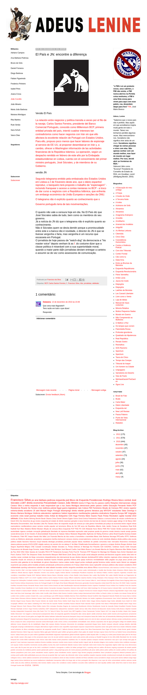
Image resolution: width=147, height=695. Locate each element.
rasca (91, 565)
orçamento (15, 565)
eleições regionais (110, 557)
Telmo (58, 611)
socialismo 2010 (130, 565)
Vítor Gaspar (132, 611)
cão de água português (111, 621)
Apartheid (20, 547)
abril (117, 473)
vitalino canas (51, 663)
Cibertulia (119, 234)
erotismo (56, 627)
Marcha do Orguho (108, 549)
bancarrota (66, 616)
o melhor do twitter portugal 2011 (75, 647)
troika (46, 516)
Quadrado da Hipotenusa (126, 335)
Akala (114, 570)
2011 (118, 438)
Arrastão (119, 218)
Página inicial (74, 390)
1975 (39, 570)
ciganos (23, 531)
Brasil (116, 534)
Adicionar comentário (45, 318)
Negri (109, 601)
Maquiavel (105, 596)
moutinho (27, 645)
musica (75, 645)
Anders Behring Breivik (32, 518)
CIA (30, 578)
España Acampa (124, 534)
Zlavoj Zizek (76, 554)
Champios (100, 578)
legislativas (72, 508)
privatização (50, 565)
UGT (107, 611)
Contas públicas (64, 580)
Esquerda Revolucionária (126, 272)
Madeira (28, 529)
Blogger (87, 672)
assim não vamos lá (20, 616)
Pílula (34, 606)
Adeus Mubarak (71, 534)
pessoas (78, 650)
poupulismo (20, 652)
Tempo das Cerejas (123, 360)
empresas (39, 560)
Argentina (123, 572)
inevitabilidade (99, 560)
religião (41, 544)
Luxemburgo (47, 596)
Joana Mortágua (72, 506)
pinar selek (95, 650)
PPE (44, 603)
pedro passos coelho (99, 506)
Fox (117, 585)
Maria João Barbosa (101, 536)
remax (81, 655)
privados (42, 565)
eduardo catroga (118, 624)
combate (29, 531)
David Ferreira (15, 583)
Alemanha (14, 523)
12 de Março (127, 521)
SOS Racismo (121, 348)
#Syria (13, 570)
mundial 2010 (130, 516)
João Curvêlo (16, 99)
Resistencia (15, 508)
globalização (45, 531)
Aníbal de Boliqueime (59, 516)
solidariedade (16, 567)
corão (56, 621)
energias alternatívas (41, 627)
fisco (103, 629)
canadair (81, 619)
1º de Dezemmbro (47, 570)
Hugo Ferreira (79, 516)
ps (33, 500)
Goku (78, 588)
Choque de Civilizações (18, 580)
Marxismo (119, 549)
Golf (82, 588)
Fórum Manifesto (26, 588)
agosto (118, 459)
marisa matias (64, 562)
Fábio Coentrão (16, 588)
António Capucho (113, 572)
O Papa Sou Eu (91, 503)
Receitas (59, 606)
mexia (66, 642)
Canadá (38, 547)
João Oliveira (53, 593)
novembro (119, 448)
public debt (23, 655)
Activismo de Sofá (123, 205)
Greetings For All (96, 588)
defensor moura (16, 624)
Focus (108, 585)
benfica (54, 539)
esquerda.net (46, 521)
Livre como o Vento (123, 297)
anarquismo (47, 539)
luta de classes (101, 521)
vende (134, 660)
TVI (49, 611)
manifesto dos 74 (74, 639)
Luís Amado (96, 549)
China (54, 518)
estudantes (116, 511)
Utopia (125, 611)
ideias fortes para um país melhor (27, 634)
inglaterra (83, 634)
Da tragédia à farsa (113, 580)
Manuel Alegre (46, 511)
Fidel (22, 536)
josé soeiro (73, 637)
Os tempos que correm (125, 326)
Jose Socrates (35, 523)
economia (38, 503)
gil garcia (70, 632)
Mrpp (73, 601)
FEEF (124, 583)
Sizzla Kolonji (111, 609)
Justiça (75, 593)
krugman (104, 637)
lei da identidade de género (39, 562)
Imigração (132, 513)
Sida (86, 609)
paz (20, 565)
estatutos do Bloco (21, 629)
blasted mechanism (17, 619)
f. (74, 243)
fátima (42, 632)
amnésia (101, 554)
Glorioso (73, 588)
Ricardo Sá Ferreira (29, 508)
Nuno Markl (126, 601)
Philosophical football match (118, 603)
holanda (44, 542)
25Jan (21, 518)
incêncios (89, 560)
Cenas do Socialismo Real (122, 526)
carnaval (103, 619)
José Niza (17, 593)
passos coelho (104, 503)
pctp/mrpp (61, 650)
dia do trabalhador (34, 624)
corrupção (37, 531)
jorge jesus (123, 560)
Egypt (59, 508)
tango (131, 658)
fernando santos (79, 629)
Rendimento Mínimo (85, 606)
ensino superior (130, 508)
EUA (134, 526)
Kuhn (93, 593)
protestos (128, 652)
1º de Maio (74, 544)
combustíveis (126, 619)
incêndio (76, 634)
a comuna (107, 518)
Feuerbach (102, 585)
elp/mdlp (133, 624)
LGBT (23, 503)
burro (76, 619)
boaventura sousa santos (40, 619)
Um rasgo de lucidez (116, 611)
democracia (84, 506)
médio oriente (111, 562)
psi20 (18, 655)
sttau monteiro (70, 658)
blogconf (26, 619)
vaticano (129, 660)
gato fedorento (53, 632)
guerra (65, 508)
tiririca (21, 660)
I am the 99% (126, 588)
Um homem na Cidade (125, 367)
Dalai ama (133, 580)
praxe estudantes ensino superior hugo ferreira (70, 652)
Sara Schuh (121, 552)
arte (12, 616)
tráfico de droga (67, 660)
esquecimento (89, 627)
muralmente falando (66, 645)
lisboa (80, 542)
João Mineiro (72, 503)
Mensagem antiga (99, 390)
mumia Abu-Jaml (53, 645)
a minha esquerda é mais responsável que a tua (44, 506)
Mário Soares (91, 516)
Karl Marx (20, 529)
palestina (94, 513)
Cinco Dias (120, 237)
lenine (123, 523)
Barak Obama (46, 518)
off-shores (107, 647)
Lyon (53, 596)
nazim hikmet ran (122, 562)
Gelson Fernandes (50, 588)
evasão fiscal (56, 629)
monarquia (132, 542)
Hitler (120, 588)
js (95, 637)
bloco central (124, 500)
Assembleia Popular (25, 575)
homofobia (99, 523)
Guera (105, 588)
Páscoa (29, 606)
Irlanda (35, 536)
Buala (118, 399)
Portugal (56, 511)
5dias (124, 511)
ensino (38, 521)
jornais (130, 560)
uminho (65, 567)
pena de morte (70, 650)
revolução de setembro (123, 655)
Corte (83, 580)
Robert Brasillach (120, 606)
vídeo (86, 663)
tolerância (27, 660)
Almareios (120, 209)
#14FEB (122, 567)
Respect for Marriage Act (100, 552)
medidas (49, 642)
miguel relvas (131, 523)
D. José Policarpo (100, 580)
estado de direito (57, 521)
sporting (24, 567)
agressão (133, 529)
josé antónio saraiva (62, 637)
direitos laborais (81, 557)
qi (48, 655)
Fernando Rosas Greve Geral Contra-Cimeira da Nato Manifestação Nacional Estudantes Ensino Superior (63, 585)
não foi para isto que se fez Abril (29, 647)
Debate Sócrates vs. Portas (62, 547)
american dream (101, 614)
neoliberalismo (26, 526)
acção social (85, 554)
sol (57, 526)
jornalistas (87, 283)
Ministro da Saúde (47, 601)
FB (120, 583)
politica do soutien (115, 650)
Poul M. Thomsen (80, 552)
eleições (127, 624)
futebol (64, 513)
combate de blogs (29, 557)
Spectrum (119, 351)
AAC (134, 521)
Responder (47, 312)
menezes (55, 642)
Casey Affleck (68, 578)
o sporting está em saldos (95, 647)
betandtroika (112, 616)
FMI (129, 107)
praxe (34, 526)
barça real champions (84, 616)
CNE (32, 547)
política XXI (125, 650)
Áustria (19, 665)
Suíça (34, 611)
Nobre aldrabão (116, 601)
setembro (119, 455)
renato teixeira (114, 531)
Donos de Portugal (40, 583)
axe (36, 616)
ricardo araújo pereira (128, 531)
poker (106, 650)
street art (62, 658)
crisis (88, 621)
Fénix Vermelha (122, 275)
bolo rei (133, 554)
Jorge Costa (128, 590)
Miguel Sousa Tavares (23, 601)
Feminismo (97, 508)
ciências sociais (117, 619)
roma (19, 658)
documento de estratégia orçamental (79, 624)
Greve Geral (77, 518)
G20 (101, 547)
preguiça (90, 652)
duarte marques (107, 624)
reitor (76, 655)
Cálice (92, 580)
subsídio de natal (43, 567)
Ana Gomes (50, 572)
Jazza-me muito (122, 281)
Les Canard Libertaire (124, 293)
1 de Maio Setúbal (31, 570)
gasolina (67, 560)
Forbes (113, 585)
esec (60, 627)
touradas (59, 567)
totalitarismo (41, 660)
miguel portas (80, 562)
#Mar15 (133, 567)
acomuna (125, 529)
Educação (113, 506)
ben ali (105, 616)
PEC (121, 508)
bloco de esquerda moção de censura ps (69, 523)
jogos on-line (32, 637)
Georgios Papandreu (63, 588)
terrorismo (62, 526)
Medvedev (124, 598)
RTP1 (127, 536)
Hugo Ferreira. (34, 549)
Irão (81, 283)
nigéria (115, 645)
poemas (33, 516)
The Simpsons (31, 554)
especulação (74, 627)
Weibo (13, 614)
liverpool (13, 639)
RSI (108, 529)
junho (118, 466)
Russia (134, 606)
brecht (62, 619)
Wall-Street (63, 554)
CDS (70, 516)
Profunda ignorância (124, 332)
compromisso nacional (33, 621)
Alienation (37, 572)
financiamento (97, 629)
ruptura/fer (98, 565)
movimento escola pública (38, 645)
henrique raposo (99, 632)
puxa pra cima (40, 655)
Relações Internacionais (120, 503)
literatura (95, 511)
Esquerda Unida (99, 583)
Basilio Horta (78, 575)
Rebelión (119, 423)
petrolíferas (85, 650)
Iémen (48, 590)
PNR (104, 529)
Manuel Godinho (93, 596)
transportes (57, 660)
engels (51, 627)
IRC (26, 536)
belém (100, 616)
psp (101, 511)
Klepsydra (120, 284)
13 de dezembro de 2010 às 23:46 (66, 302)
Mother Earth (66, 601)
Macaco (61, 596)
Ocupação (14, 603)
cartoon (108, 619)
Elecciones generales (82, 583)
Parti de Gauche (51, 603)
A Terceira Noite (122, 199)
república (86, 655)
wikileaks (95, 283)
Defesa (23, 583)
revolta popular (49, 526)
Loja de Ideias (121, 300)
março (118, 477)
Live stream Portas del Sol (127, 593)
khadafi (99, 637)
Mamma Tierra (74, 596)
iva (117, 560)
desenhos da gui (29, 521)
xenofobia (79, 567)
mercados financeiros (120, 542)
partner (34, 650)
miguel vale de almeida (91, 642)
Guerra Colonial (112, 588)
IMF (126, 513)
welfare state (111, 663)
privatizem (108, 652)
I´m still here (41, 590)
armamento (132, 614)
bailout (47, 616)
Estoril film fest (110, 583)
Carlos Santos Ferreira (57, 283)
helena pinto (75, 560)
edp (129, 539)
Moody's (40, 529)
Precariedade (50, 503)
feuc (86, 629)
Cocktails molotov (32, 580)
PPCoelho (120, 536)
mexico (70, 642)
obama (13, 544)
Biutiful (115, 575)
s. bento (23, 658)
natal (85, 531)
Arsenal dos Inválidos (124, 224)
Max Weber (127, 549)
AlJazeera (120, 570)
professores (59, 565)
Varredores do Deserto (125, 373)
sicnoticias (45, 658)
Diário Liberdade (122, 405)
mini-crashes (109, 642)
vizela (69, 663)
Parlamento (92, 518)
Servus (81, 609)
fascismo (25, 542)
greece (91, 523)
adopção (94, 554)
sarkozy (47, 544)
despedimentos (50, 557)
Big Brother (101, 575)
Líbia (42, 523)
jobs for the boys (130, 634)
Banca (49, 575)
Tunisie (113, 529)
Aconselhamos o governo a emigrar (101, 544)
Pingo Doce (132, 603)
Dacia (122, 580)
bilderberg (119, 616)
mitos (121, 642)
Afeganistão (81, 534)
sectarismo (35, 658)
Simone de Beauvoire (99, 609)
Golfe (127, 547)
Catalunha (77, 578)
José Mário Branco (84, 549)
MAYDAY (107, 511)
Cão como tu (121, 257)
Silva (89, 609)
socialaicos (55, 658)
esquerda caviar (100, 627)
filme (90, 629)
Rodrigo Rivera (110, 500)
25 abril (36, 511)
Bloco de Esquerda (79, 500)
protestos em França (71, 565)
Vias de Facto (121, 376)
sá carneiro (54, 544)
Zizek (69, 554)
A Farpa (119, 193)
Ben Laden (93, 575)
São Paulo (40, 611)
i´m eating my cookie (105, 634)
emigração (14, 627)
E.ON (53, 583)
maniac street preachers (60, 639)
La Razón (103, 593)
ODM (134, 601)
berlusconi (62, 539)
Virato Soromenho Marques (48, 554)
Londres (22, 596)
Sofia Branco (120, 609)
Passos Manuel (75, 603)
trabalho (40, 516)
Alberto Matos (128, 570)
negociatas (108, 645)
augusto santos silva (122, 554)
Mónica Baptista (101, 601)
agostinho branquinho (71, 614)
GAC (37, 588)
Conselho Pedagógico (51, 580)
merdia (61, 642)
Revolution (113, 516)
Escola (92, 583)
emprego (21, 627)
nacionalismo (15, 526)
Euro (117, 583)
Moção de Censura (110, 508)
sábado (52, 567)
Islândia (34, 590)
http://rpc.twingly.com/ (19, 683)
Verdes (118, 529)
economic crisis (17, 516)
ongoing (114, 647)
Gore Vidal (87, 588)
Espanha (113, 513)
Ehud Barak (64, 583)
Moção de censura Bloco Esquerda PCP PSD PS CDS (64, 529)
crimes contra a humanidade (67, 621)
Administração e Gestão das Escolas (99, 570)
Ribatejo (113, 552)
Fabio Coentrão (131, 583)
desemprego (66, 511)
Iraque (30, 536)
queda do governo (102, 531)
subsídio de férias (81, 658)
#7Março (128, 567)
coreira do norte (98, 539)
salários (29, 658)
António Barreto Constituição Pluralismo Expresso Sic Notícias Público (83, 572)
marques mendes (98, 639)
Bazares (86, 575)
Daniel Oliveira (62, 518)
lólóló (26, 639)
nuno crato (14, 647)
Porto (71, 552)
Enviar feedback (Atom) (55, 395)
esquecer (82, 627)
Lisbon (109, 593)
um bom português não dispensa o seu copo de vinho (93, 660)
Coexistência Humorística (121, 241)
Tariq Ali (53, 611)
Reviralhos (120, 345)
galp (46, 632)
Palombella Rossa (123, 329)
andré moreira (112, 614)
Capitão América (42, 578)
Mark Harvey (47, 598)
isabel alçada (91, 634)
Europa (121, 513)
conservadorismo (85, 539)
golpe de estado (88, 632)
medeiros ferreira (40, 642)
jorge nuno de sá (49, 637)
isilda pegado (110, 560)
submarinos (32, 567)
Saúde (77, 609)
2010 (118, 441)
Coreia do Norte (75, 580)
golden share (78, 632)
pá (46, 655)
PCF (40, 603)
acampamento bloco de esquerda (52, 614)
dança (134, 621)
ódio (23, 665)
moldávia (126, 642)
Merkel (34, 529)
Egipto (70, 518)
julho (117, 462)
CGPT (27, 578)
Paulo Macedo (85, 603)
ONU (22, 552)
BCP (46, 283)
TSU (45, 611)
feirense (70, 629)
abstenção (29, 539)
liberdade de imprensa (59, 531)
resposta (98, 655)
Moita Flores (58, 601)
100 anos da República (86, 526)
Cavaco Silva (16, 506)
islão (97, 634)
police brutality (33, 565)
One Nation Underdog (31, 603)
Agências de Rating (94, 534)
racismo (40, 526)
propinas (91, 531)
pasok (39, 650)
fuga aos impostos (34, 632)
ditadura (114, 539)
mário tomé (93, 645)
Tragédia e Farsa (80, 611)
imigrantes (57, 634)
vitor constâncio (61, 663)
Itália (44, 536)
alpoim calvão (91, 614)
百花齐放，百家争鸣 (32, 665)
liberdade (123, 637)
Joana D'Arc (74, 590)
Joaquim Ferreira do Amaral (88, 590)
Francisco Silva (73, 283)
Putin (24, 606)
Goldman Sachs (119, 547)
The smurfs (64, 611)
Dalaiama (47, 302)
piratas (24, 565)
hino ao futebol (117, 632)
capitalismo (56, 513)
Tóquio (102, 611)
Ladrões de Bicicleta (124, 290)
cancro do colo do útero (92, 619)
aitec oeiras (82, 614)
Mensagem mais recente (46, 390)
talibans (126, 658)
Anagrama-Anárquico (124, 215)
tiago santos (15, 660)
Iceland (134, 588)
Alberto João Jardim (103, 526)
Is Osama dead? (26, 590)
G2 (34, 588)
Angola (57, 572)
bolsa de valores (54, 619)
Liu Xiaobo (115, 593)
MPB (56, 596)
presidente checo (99, 652)
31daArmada (83, 544)
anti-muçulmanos (122, 614)
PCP (134, 506)
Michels (13, 601)
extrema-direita (17, 511)
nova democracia (130, 645)
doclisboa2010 (93, 557)
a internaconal (36, 614)
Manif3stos (83, 596)
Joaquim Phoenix (103, 590)
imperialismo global (67, 634)
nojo (123, 645)
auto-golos (30, 616)
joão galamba (23, 562)
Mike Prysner (36, 601)
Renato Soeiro (121, 342)
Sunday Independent (17, 611)
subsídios (90, 658)
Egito (57, 583)
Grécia (85, 518)
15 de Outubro (30, 534)
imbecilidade (49, 634)
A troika (119, 202)
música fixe (101, 645)
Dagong (126, 580)
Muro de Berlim (81, 601)
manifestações (84, 513)
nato (79, 508)
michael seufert (78, 642)
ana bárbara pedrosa (45, 500)
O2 (131, 601)
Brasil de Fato (121, 396)
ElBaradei (71, 583)
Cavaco (61, 503)
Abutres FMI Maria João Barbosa (108, 567)
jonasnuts (40, 637)
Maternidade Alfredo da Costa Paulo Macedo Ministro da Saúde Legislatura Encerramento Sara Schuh (86, 598)
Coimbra (41, 580)
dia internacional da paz (66, 557)
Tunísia (97, 611)
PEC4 (47, 552)
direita (30, 503)
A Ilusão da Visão (123, 196)
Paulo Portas (103, 516)
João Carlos (36, 593)
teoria (81, 503)
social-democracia (17, 534)
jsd (104, 523)
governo (88, 511)
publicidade (31, 655)
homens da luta (89, 521)
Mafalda (67, 596)
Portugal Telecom (16, 606)
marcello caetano (86, 639)
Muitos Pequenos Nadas (126, 311)
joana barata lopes (119, 634)
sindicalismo (104, 513)
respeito (92, 655)
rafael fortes (84, 565)
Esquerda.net (121, 408)
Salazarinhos (63, 609)
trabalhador (49, 660)
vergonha (72, 567)
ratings (120, 521)
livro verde (20, 639)
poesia (25, 544)
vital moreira (42, 663)
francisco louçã (35, 542)
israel (26, 516)
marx (109, 542)
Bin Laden (109, 575)
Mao (100, 596)
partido (134, 647)
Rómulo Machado (16, 609)
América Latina (107, 534)
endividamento (29, 627)
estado (19, 542)
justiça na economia (113, 523)
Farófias (13, 585)
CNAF (34, 578)
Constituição (46, 547)
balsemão (59, 616)
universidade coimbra (119, 660)
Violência (36, 513)
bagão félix (41, 616)
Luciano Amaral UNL (32, 596)
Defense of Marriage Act (83, 547)
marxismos (107, 639)
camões (14, 557)
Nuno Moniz (97, 529)
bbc (97, 616)
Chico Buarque (109, 578)
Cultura (85, 508)
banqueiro (73, 616)
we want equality (100, 663)
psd (67, 500)
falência (65, 629)
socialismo (28, 511)
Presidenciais (95, 500)
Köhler (98, 593)
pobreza (19, 544)
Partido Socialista (64, 603)
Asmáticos (14, 575)
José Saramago (26, 593)
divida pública (122, 539)
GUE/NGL (108, 547)
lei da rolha (112, 637)
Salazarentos (53, 609)
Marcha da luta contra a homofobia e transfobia (75, 536)
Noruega (113, 536)
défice (101, 557)
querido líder (53, 655)
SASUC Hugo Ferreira (30, 609)
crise (40, 508)
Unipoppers (120, 370)
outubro (118, 452)
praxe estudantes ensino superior (43, 652)
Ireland (18, 590)
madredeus (32, 639)
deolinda (107, 539)
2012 (118, 434)
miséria (116, 642)
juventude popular (70, 542)
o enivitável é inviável (48, 647)
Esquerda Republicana (125, 268)
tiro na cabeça (64, 544)
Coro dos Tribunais (123, 251)
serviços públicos (108, 565)
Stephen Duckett (130, 609)
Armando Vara (131, 572)
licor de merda (131, 637)
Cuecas (87, 580)
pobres (102, 650)
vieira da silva (19, 663)
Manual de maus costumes (122, 304)
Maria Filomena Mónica (23, 598)
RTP (88, 552)
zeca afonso (88, 567)
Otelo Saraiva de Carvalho (35, 552)
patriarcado (45, 650)
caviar (19, 557)
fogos (107, 629)
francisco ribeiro (22, 632)
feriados (60, 560)
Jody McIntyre (56, 549)
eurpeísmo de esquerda (43, 629)
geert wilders (62, 632)
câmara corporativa (96, 621)
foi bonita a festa (115, 629)
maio (117, 470)
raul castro (61, 655)
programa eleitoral (119, 652)
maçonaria (30, 642)
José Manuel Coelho (69, 549)
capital (121, 516)
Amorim (43, 572)
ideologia (51, 542)
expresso (67, 521)
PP (51, 552)
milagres (102, 642)
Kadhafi (13, 529)
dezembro (119, 444)
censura (69, 539)
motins (21, 645)
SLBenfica (41, 609)
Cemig (94, 578)
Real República (122, 339)
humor (13, 634)
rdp (67, 655)
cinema (75, 539)
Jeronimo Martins (64, 590)
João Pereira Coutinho (65, 593)
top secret (33, 660)
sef (41, 658)
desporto (25, 624)
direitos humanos (60, 624)
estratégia (31, 629)
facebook (47, 560)
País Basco (105, 603)
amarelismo (38, 539)
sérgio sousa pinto (112, 658)
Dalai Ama (120, 260)
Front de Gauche (130, 585)
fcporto (54, 560)
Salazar (100, 518)
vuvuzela (81, 663)
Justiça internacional (84, 593)
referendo (71, 655)
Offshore (21, 603)
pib (90, 650)
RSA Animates (51, 606)
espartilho (66, 627)
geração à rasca (77, 521)
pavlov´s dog (53, 650)
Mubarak (89, 529)
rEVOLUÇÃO (33, 544)
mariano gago (112, 521)
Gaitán (41, 588)
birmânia (126, 616)
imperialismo (73, 513)
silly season (119, 565)
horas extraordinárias (129, 632)
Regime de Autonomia (70, 606)
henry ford (108, 632)
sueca (96, 658)
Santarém (71, 609)
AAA (71, 570)
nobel (119, 645)
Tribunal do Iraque (123, 364)
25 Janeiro (57, 570)
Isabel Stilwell (45, 549)
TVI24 (24, 554)
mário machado (83, 645)
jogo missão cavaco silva (19, 637)
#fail (23, 570)
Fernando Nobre (125, 506)
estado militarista (125, 627)
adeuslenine (46, 513)
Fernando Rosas (22, 585)
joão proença (90, 637)
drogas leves (96, 624)
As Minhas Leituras (123, 231)
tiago (134, 658)
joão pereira (81, 637)
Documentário (24, 523)
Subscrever (15, 180)
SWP (47, 609)
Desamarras (30, 583)
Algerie (31, 572)
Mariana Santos (36, 598)
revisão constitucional (109, 655)
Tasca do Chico (122, 357)
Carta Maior (120, 402)
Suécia (18, 554)
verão (12, 663)
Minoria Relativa (122, 308)
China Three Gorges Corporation (125, 578)
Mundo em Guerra (123, 314)
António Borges (120, 544)
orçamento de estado (124, 647)
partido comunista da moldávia (21, 650)
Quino (44, 606)
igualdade (41, 634)
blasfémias (132, 616)
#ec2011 (18, 570)
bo (31, 619)
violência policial (49, 508)
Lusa (40, 596)
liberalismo (54, 562)
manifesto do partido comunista (95, 542)
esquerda (60, 500)
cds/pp (133, 503)
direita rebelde (78, 511)
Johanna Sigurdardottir (116, 590)
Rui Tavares (49, 523)
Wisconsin (18, 614)
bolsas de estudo (117, 518)
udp (74, 660)
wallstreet (92, 663)
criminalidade (81, 621)
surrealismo (102, 658)
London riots (15, 596)
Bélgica (27, 547)
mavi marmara (22, 642)
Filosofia (96, 547)
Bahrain (38, 575)
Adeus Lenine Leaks (80, 570)
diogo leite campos (47, 624)
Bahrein (44, 575)
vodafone (74, 663)
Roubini (128, 606)
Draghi (49, 583)
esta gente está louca (113, 627)
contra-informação (47, 621)
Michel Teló (132, 598)
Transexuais (91, 611)
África (95, 567)
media (72, 562)
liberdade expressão (75, 531)
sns (50, 658)
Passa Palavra (121, 414)
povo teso (27, 652)
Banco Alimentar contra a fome (62, 575)
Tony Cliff (71, 611)
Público (39, 606)
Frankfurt (121, 585)
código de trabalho (125, 621)
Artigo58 (119, 227)
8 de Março (65, 570)
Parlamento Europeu (60, 552)
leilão (117, 637)
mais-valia (48, 639)
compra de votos (20, 621)
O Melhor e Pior (122, 323)
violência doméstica (31, 663)
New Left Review (122, 411)
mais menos (40, 639)
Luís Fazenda (52, 536)
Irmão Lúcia (120, 278)
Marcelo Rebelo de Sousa (117, 596)
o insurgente (59, 647)
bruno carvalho (69, 619)
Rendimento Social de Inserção (102, 606)
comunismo (40, 557)
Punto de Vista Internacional (122, 419)
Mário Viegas (91, 601)
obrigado (133, 562)
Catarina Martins (86, 578)
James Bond (54, 590)
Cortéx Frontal (121, 254)
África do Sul (72, 526)
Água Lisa (120, 384)
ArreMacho (120, 221)
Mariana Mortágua (24, 513)
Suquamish (28, 611)
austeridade (15, 531)
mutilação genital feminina (95, 562)
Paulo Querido (96, 603)
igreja (83, 560)
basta (93, 616)
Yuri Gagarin (27, 614)
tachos (121, 658)
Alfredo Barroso (23, 572)
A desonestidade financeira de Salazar (50, 534)
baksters (52, 616)
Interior (13, 590)
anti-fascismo (110, 554)
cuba (87, 523)
